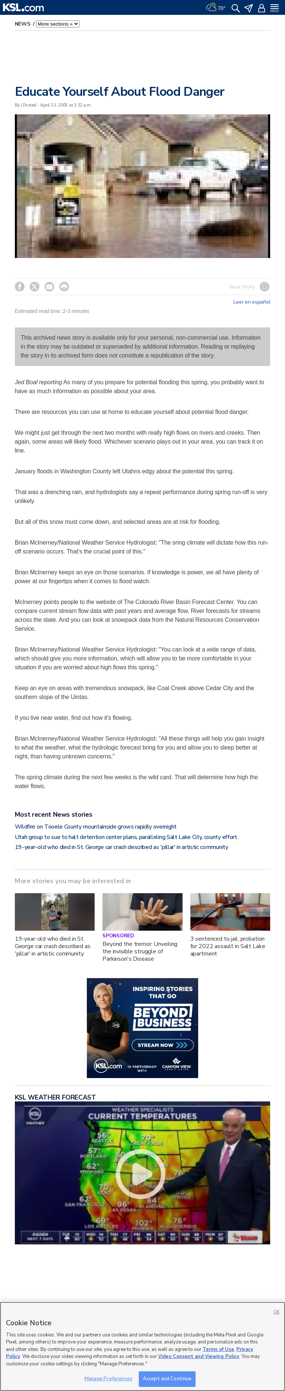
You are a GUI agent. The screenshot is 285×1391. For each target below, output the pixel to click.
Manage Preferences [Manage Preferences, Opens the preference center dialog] (108, 1378)
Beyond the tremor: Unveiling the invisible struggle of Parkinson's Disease (139, 951)
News (23, 23)
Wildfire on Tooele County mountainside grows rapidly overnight (96, 827)
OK (276, 1312)
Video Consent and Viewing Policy (198, 1356)
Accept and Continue (167, 1378)
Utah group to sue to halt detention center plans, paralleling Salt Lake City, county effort (126, 837)
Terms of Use (218, 1349)
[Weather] (216, 7)
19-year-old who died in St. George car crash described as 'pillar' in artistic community (121, 847)
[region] (142, 1346)
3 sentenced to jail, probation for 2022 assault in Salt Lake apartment (227, 946)
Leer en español (251, 302)
